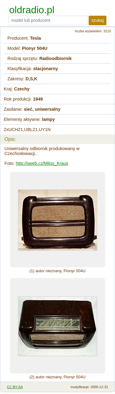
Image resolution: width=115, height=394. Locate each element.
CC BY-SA (15, 387)
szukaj (97, 20)
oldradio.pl (32, 9)
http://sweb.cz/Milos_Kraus (42, 163)
